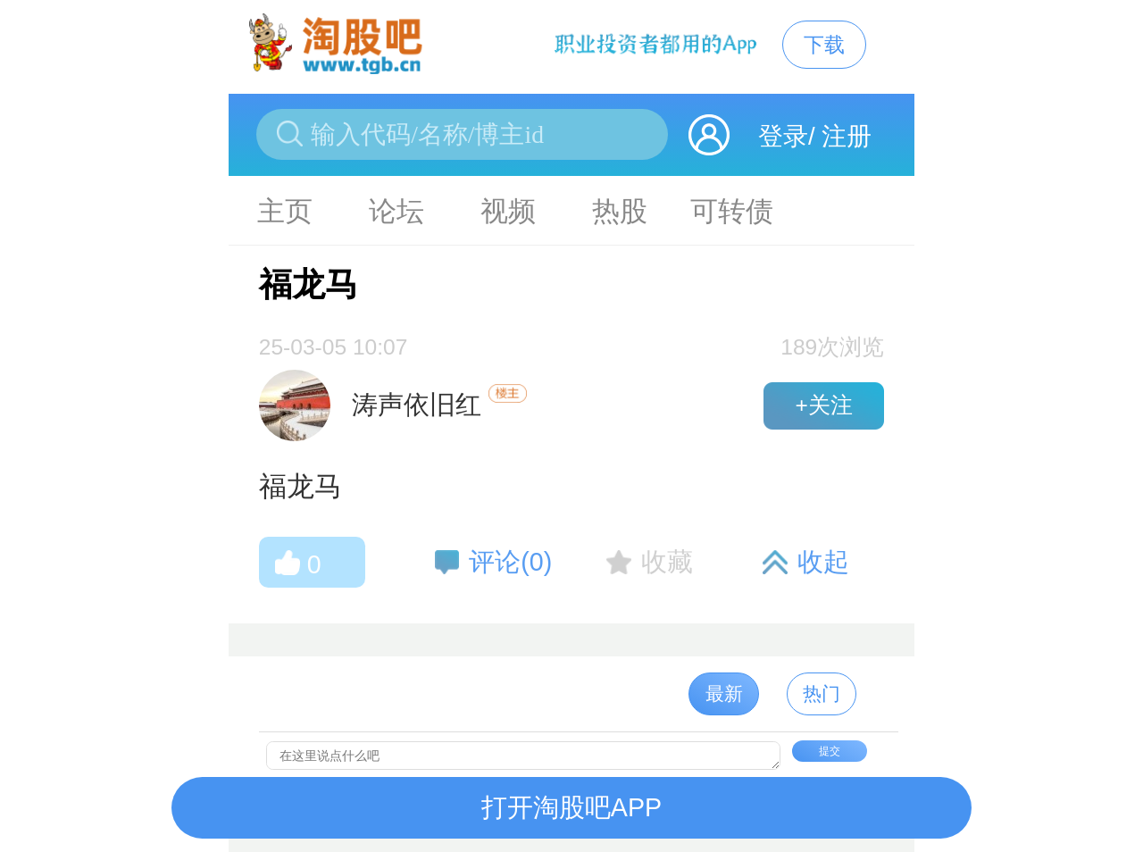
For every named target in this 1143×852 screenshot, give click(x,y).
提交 (829, 751)
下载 (824, 44)
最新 (724, 693)
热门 (821, 693)
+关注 (823, 405)
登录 (783, 136)
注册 (847, 136)
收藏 (667, 561)
